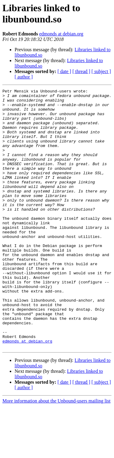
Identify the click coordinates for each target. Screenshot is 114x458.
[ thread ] (81, 71)
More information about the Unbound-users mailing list (56, 452)
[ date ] (64, 71)
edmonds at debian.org (61, 33)
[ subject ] (101, 71)
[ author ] (24, 76)
